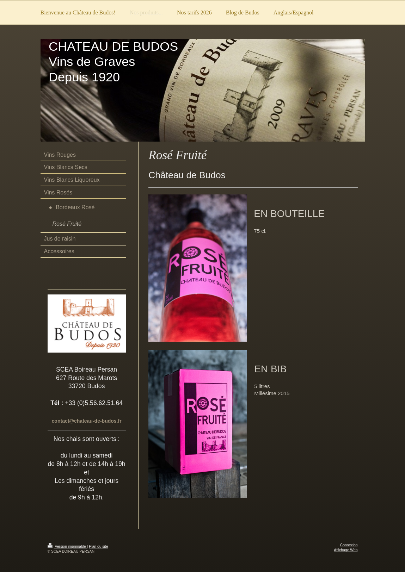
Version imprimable (67, 546)
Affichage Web (345, 550)
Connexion (349, 545)
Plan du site (98, 546)
